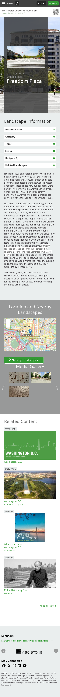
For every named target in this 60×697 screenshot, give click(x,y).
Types (8, 143)
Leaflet (38, 350)
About (41, 3)
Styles (8, 150)
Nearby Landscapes (23, 360)
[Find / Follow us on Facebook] (3, 666)
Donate (53, 3)
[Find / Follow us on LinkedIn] (19, 666)
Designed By (12, 158)
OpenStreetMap (46, 350)
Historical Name (14, 129)
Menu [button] (10, 3)
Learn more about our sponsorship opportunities (24, 640)
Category (10, 136)
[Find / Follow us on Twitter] (9, 666)
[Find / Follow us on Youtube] (24, 666)
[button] (17, 3)
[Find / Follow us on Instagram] (14, 666)
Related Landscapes (16, 165)
